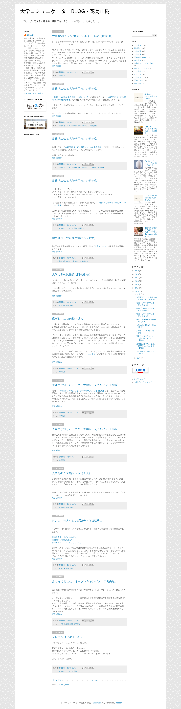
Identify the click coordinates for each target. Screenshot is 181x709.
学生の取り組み (83, 126)
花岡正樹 (29, 35)
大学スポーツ (76, 261)
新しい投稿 (57, 680)
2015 (137, 284)
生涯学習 (62, 568)
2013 (137, 291)
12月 (139, 294)
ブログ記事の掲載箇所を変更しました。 (151, 197)
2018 (137, 274)
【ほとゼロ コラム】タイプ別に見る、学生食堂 (151, 130)
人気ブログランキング (143, 382)
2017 (137, 278)
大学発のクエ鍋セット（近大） (72, 473)
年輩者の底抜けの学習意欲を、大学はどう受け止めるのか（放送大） (151, 232)
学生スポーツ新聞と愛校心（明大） (74, 238)
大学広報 (62, 76)
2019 (137, 271)
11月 (139, 358)
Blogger (118, 703)
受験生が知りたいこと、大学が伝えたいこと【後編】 (86, 385)
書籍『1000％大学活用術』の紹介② (74, 138)
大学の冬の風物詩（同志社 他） (72, 274)
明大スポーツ (100, 246)
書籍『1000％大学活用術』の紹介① (69, 97)
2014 (137, 288)
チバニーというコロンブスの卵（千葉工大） (151, 163)
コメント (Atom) (63, 684)
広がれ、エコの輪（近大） (69, 318)
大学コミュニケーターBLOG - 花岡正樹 (65, 11)
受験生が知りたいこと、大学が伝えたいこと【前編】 (82, 391)
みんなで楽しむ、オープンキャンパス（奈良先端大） (86, 581)
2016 (137, 281)
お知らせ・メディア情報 (68, 126)
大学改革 (137, 54)
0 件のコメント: (73, 72)
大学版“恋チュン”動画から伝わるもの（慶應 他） (83, 36)
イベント (62, 305)
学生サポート (139, 80)
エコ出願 (91, 354)
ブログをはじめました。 (68, 636)
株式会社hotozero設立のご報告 (151, 96)
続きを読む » (57, 66)
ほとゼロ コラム (140, 68)
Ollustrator (97, 703)
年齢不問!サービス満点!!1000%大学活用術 (83, 147)
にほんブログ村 (140, 379)
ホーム (94, 680)
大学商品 (62, 507)
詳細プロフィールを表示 (33, 93)
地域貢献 (93, 126)
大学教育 (93, 167)
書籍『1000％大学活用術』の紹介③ (74, 88)
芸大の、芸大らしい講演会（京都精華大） (78, 520)
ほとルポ (137, 83)
